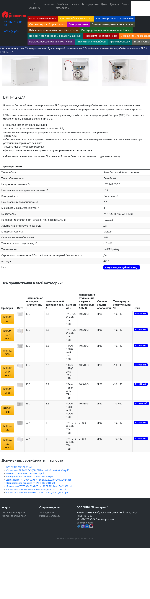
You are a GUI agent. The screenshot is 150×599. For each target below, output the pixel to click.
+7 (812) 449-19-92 (13, 23)
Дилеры (114, 4)
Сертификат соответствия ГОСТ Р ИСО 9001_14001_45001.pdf (37, 492)
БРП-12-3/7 (6, 52)
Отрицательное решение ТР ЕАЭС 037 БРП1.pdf (30, 482)
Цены (104, 4)
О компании (35, 6)
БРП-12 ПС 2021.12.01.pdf (19, 467)
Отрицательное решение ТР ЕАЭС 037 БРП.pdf (30, 476)
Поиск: (126, 4)
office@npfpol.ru (13, 31)
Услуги (75, 4)
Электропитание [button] (78, 24)
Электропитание (36, 48)
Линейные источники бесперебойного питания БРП (114, 48)
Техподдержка (90, 4)
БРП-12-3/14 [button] (7, 352)
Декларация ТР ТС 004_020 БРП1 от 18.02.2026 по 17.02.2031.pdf (39, 486)
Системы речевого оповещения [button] (115, 18)
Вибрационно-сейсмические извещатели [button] (53, 30)
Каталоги (48, 4)
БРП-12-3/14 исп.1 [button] (7, 371)
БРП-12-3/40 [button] (7, 410)
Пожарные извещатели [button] (43, 18)
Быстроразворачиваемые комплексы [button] (51, 41)
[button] (20, 314)
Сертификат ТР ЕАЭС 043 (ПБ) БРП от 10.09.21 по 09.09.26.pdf (37, 470)
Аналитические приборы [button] (91, 41)
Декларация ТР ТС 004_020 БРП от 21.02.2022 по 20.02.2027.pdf (38, 479)
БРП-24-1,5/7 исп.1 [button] (7, 443)
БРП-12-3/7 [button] (7, 318)
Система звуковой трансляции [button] (47, 24)
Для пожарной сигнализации (65, 48)
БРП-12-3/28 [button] (7, 390)
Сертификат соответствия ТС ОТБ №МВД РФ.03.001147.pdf (36, 489)
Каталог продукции (13, 48)
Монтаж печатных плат (14, 515)
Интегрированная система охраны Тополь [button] (106, 30)
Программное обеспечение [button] (101, 35)
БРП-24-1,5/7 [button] (7, 427)
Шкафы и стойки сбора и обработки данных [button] (55, 35)
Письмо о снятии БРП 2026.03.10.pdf (25, 473)
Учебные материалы (62, 6)
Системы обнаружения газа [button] (76, 18)
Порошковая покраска (13, 512)
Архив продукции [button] (120, 41)
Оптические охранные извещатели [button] (112, 24)
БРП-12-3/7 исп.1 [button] (7, 335)
